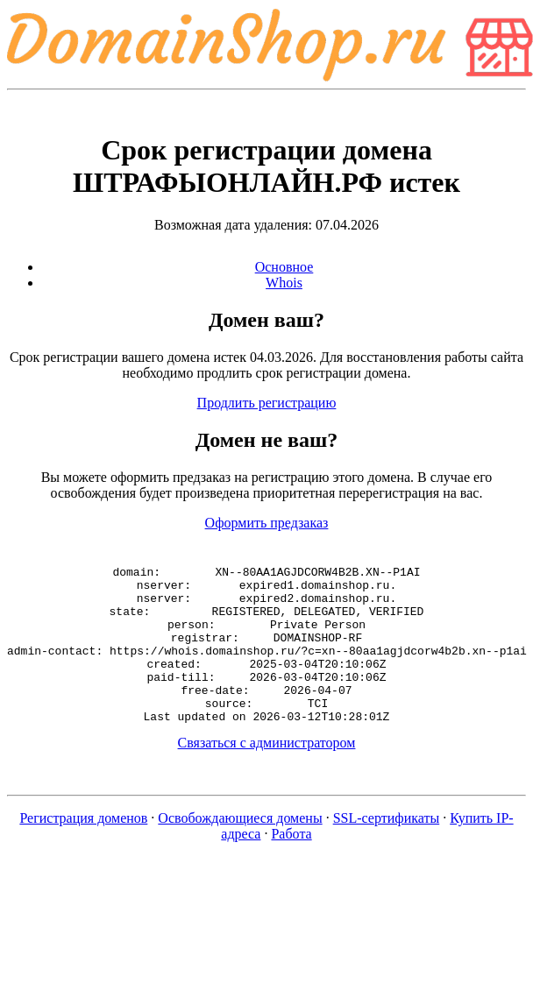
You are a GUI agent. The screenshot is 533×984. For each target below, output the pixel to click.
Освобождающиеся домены (240, 849)
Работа (291, 865)
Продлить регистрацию (267, 402)
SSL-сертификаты (386, 849)
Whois (284, 282)
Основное (284, 266)
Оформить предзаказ (267, 522)
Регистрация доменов (83, 849)
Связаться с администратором (267, 774)
